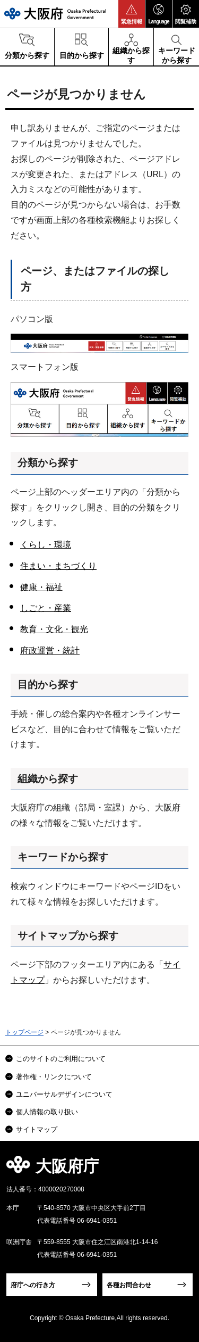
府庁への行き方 (33, 1285)
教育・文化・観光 (54, 629)
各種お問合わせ (129, 1285)
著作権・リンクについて (54, 1077)
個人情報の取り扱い (47, 1112)
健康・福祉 (41, 587)
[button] (131, 14)
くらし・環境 (45, 544)
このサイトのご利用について (61, 1059)
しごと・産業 (45, 607)
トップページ (24, 1032)
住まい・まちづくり (58, 565)
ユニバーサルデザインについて (64, 1094)
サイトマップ (36, 1129)
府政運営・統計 (50, 650)
